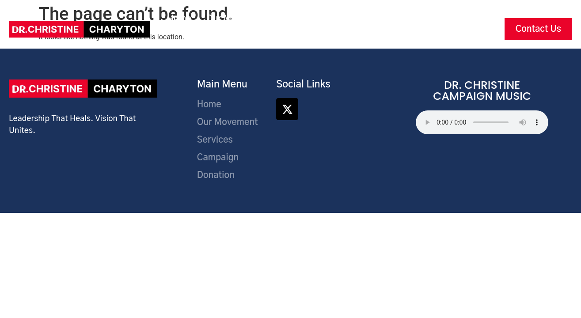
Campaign (353, 19)
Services (300, 19)
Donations (411, 19)
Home (179, 19)
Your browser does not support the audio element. (482, 122)
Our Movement (236, 19)
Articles (299, 39)
